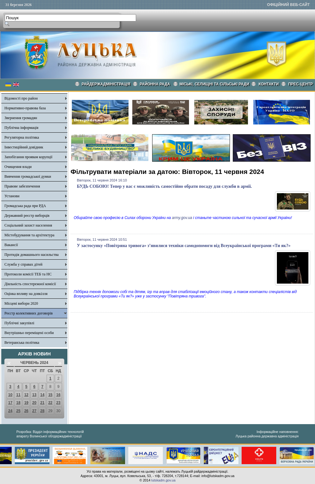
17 (10, 402)
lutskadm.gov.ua (163, 480)
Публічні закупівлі (19, 323)
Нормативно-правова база (25, 108)
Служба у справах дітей (23, 264)
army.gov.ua (182, 218)
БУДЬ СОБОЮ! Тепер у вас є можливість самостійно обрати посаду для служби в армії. (164, 186)
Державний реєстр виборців (26, 215)
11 (18, 395)
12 (26, 395)
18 (18, 402)
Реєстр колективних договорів (28, 313)
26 (26, 411)
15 (50, 395)
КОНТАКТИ (269, 84)
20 (34, 402)
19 (26, 402)
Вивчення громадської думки (27, 176)
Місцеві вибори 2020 (21, 303)
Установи (12, 196)
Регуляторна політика (21, 137)
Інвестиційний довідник (23, 147)
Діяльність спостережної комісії (30, 284)
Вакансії (11, 245)
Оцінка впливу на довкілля (26, 293)
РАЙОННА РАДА (155, 84)
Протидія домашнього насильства (31, 254)
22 (50, 402)
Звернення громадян (20, 118)
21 (42, 402)
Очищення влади (18, 166)
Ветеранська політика (21, 342)
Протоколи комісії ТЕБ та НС (28, 274)
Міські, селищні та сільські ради (214, 84)
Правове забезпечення (22, 186)
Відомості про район (21, 98)
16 (58, 395)
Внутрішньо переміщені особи (29, 333)
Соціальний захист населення (28, 225)
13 (34, 395)
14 (42, 395)
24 (10, 411)
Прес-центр (300, 84)
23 (58, 402)
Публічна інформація (21, 127)
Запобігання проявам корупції (28, 157)
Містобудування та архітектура (29, 235)
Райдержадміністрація (106, 84)
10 (10, 395)
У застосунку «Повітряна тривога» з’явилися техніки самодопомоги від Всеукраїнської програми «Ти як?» (183, 245)
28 (42, 411)
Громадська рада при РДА (25, 206)
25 (18, 411)
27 (34, 411)
